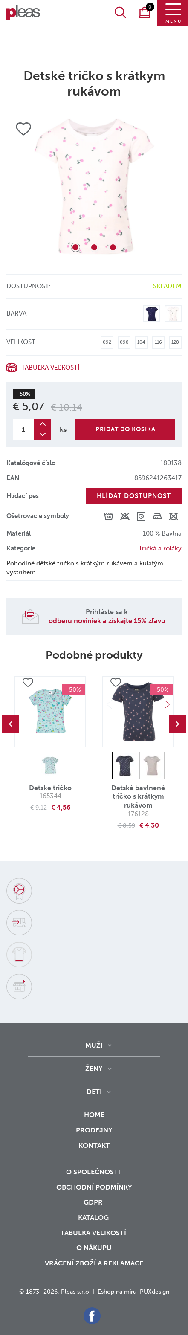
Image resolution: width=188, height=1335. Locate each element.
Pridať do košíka (125, 429)
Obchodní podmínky (94, 1187)
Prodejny (94, 1130)
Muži (94, 1045)
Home (94, 1115)
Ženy (94, 1068)
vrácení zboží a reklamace (94, 1263)
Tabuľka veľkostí (50, 367)
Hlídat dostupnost (134, 496)
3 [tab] (113, 247)
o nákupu (94, 1248)
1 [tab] (75, 247)
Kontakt (94, 1151)
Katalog (94, 1217)
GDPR (94, 1202)
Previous (10, 724)
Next (167, 704)
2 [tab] (94, 247)
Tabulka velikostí (94, 1233)
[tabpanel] (94, 186)
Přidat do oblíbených (27, 683)
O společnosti (94, 1172)
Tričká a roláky (160, 548)
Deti (94, 1092)
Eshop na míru (117, 1291)
